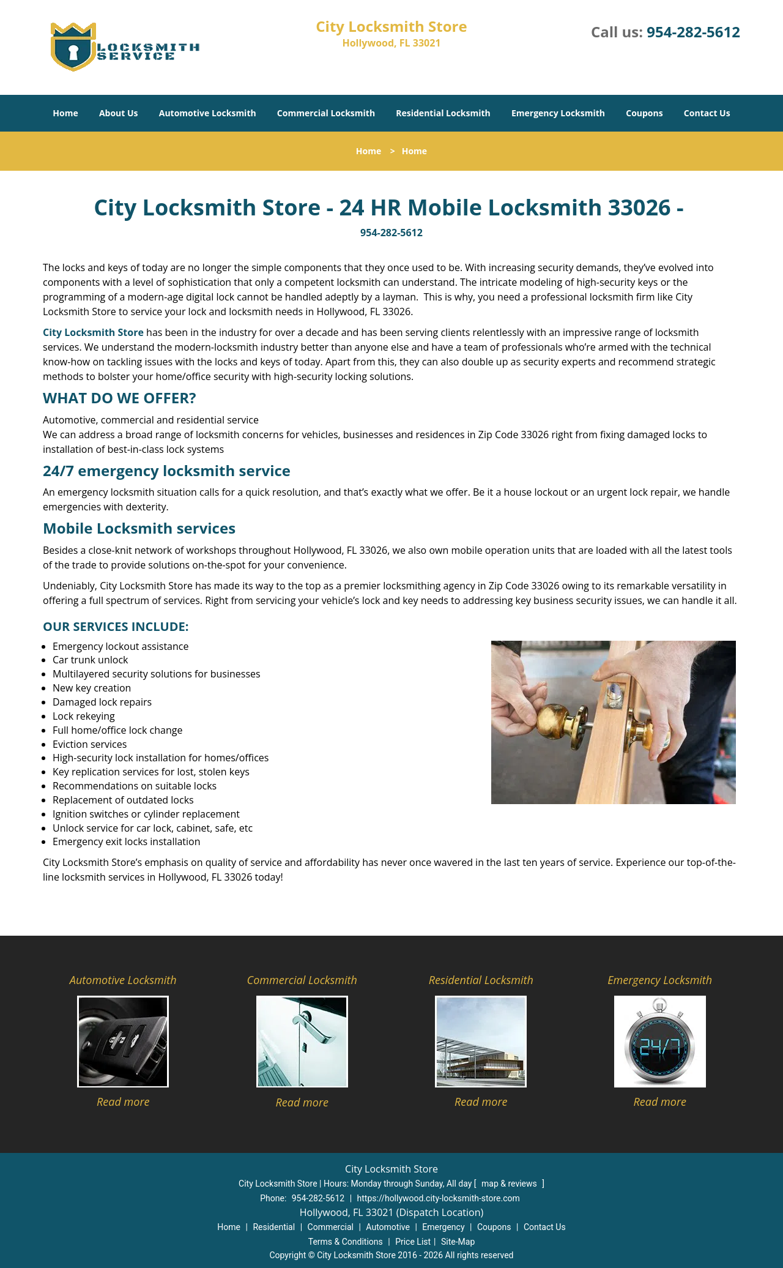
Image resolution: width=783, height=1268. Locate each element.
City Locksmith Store (93, 332)
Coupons (644, 113)
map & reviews (510, 1183)
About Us (118, 113)
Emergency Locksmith (558, 113)
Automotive (388, 1227)
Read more (123, 1101)
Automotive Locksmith (207, 113)
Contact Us (707, 113)
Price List (413, 1242)
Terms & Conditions (345, 1242)
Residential (274, 1227)
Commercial (331, 1227)
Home (65, 113)
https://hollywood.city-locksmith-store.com (438, 1198)
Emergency (443, 1227)
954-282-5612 (693, 31)
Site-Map (458, 1242)
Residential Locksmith (443, 113)
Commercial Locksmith (326, 113)
